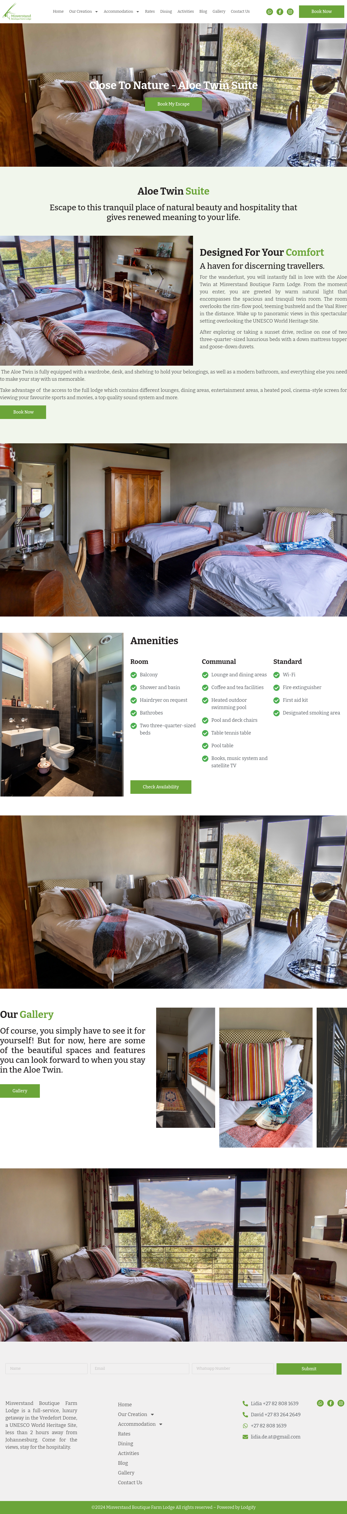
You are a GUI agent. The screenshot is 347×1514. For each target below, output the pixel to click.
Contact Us (240, 11)
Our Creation (83, 12)
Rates (150, 11)
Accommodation (122, 12)
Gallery (219, 11)
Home (58, 11)
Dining (166, 11)
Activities (186, 11)
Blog (203, 11)
